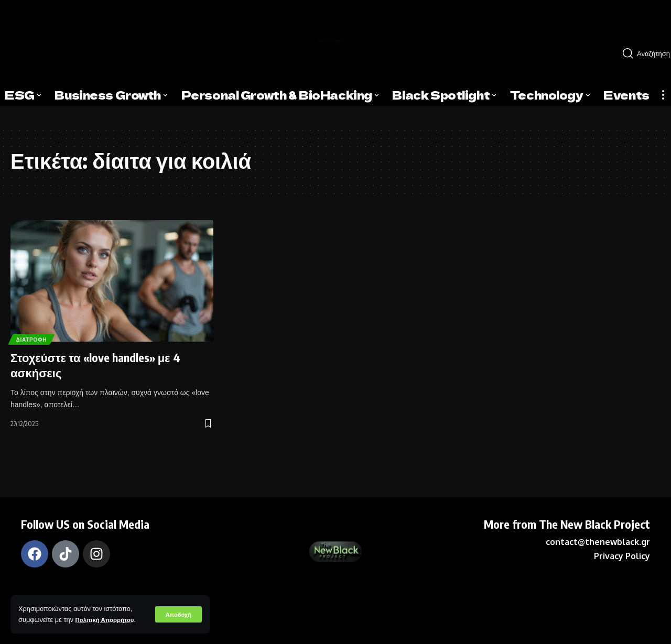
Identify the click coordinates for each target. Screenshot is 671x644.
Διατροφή (35, 338)
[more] (663, 94)
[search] (643, 53)
